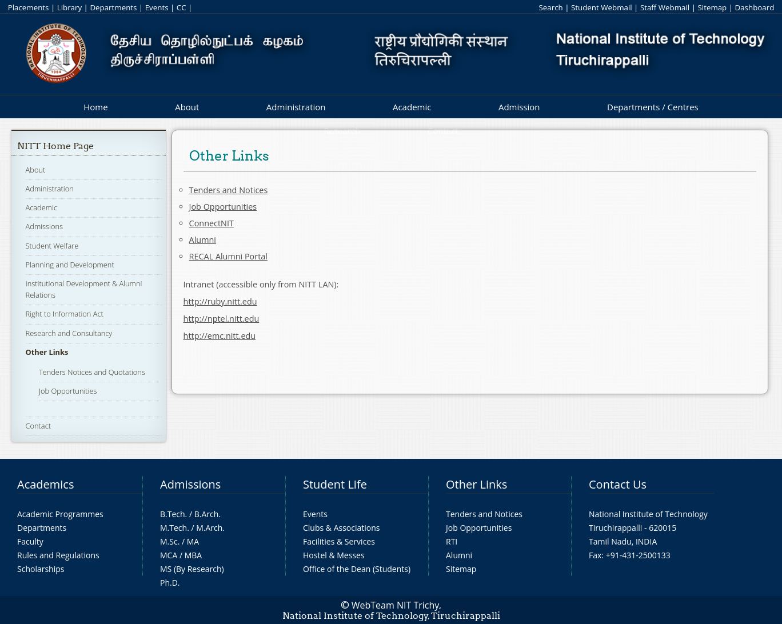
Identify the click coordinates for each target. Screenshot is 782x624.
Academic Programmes (60, 514)
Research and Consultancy (69, 333)
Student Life (335, 484)
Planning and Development (70, 264)
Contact (38, 426)
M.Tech (173, 527)
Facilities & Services (339, 541)
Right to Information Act (64, 314)
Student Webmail (601, 7)
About (187, 107)
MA (193, 541)
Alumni (202, 239)
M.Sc (169, 541)
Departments (113, 7)
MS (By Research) (192, 568)
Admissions (44, 226)
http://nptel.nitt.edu (221, 318)
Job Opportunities (68, 391)
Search (550, 7)
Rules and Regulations (58, 555)
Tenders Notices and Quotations (92, 372)
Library (69, 7)
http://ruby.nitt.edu (220, 301)
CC (181, 7)
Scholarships (40, 568)
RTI (451, 541)
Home (95, 107)
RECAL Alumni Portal (228, 256)
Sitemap (712, 7)
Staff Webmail (664, 7)
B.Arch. (207, 514)
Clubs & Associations (341, 527)
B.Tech (172, 514)
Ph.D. (170, 582)
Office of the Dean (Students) (356, 568)
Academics (45, 484)
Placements (28, 7)
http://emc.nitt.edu (219, 335)
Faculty (30, 541)
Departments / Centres (653, 107)
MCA (168, 555)
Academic (412, 107)
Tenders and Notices (228, 190)
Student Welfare (52, 246)
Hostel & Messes (334, 555)
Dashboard (755, 7)
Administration (296, 107)
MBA (193, 555)
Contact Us (618, 484)
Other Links (47, 352)
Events (157, 7)
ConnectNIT (211, 223)
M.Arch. (210, 527)
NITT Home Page (55, 146)
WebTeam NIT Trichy (396, 605)
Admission (519, 107)
